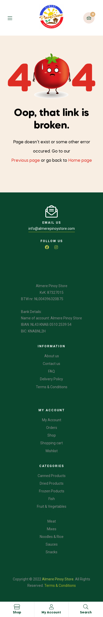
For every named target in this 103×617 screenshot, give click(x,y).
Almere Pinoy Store (58, 579)
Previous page (25, 161)
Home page (80, 161)
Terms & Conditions (60, 585)
